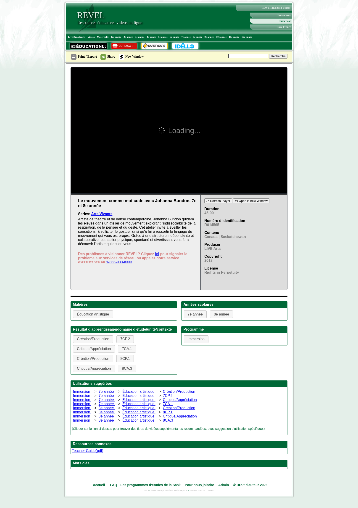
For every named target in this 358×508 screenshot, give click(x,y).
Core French (283, 27)
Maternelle (103, 36)
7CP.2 (167, 396)
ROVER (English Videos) (276, 7)
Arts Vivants (101, 214)
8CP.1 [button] (125, 359)
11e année (234, 36)
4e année (151, 36)
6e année (174, 36)
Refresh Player (218, 201)
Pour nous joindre (199, 485)
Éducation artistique (138, 391)
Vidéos (91, 36)
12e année (247, 36)
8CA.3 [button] (127, 368)
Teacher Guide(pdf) (87, 451)
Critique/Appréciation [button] (94, 349)
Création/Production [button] (93, 339)
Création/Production (179, 391)
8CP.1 (167, 412)
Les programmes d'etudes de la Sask (150, 485)
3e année (140, 36)
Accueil (99, 485)
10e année (221, 36)
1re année (116, 36)
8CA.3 (168, 420)
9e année (209, 36)
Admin (223, 485)
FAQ (113, 485)
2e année (128, 36)
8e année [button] (221, 314)
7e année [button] (195, 314)
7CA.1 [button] (127, 349)
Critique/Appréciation (180, 400)
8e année (197, 36)
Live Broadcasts (76, 36)
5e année (163, 36)
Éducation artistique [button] (93, 314)
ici (157, 254)
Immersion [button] (196, 339)
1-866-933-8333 (119, 262)
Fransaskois (284, 15)
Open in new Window (251, 201)
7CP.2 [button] (125, 339)
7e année (186, 36)
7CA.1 (168, 404)
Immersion (285, 21)
